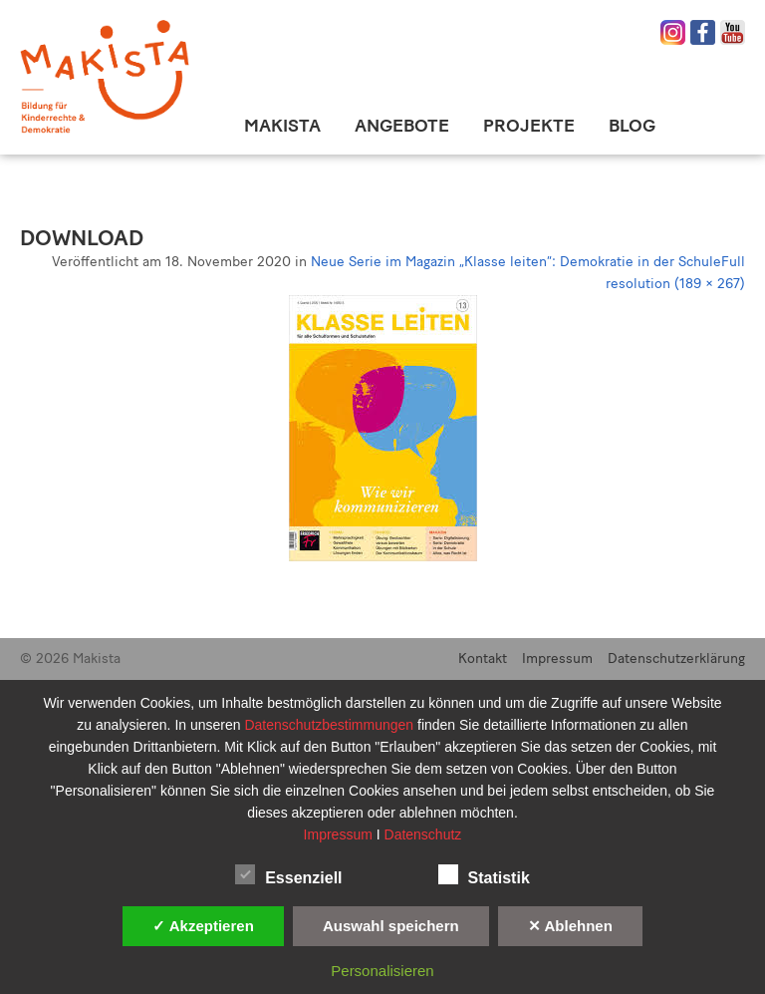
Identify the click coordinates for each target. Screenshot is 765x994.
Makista (282, 126)
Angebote (402, 126)
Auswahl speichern (391, 925)
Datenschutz (423, 834)
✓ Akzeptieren (203, 925)
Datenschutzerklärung (676, 658)
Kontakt (482, 658)
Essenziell (288, 874)
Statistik (484, 874)
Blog (632, 126)
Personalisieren (382, 970)
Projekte (529, 126)
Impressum (557, 658)
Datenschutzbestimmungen (330, 725)
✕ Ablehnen (570, 925)
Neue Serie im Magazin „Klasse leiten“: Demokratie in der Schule (516, 261)
